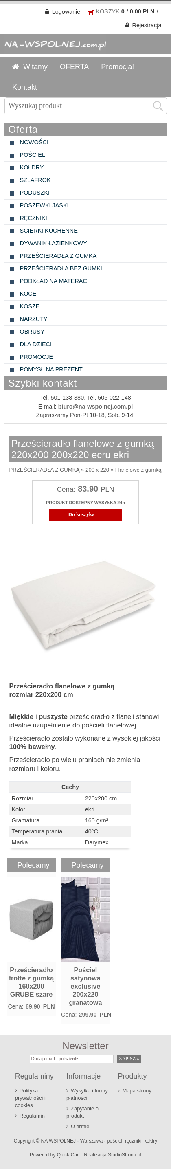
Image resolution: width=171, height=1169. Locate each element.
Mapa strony (136, 1090)
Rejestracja (147, 24)
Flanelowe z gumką (138, 469)
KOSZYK (107, 10)
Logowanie (66, 11)
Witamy (35, 66)
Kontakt (24, 86)
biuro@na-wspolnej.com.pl (95, 405)
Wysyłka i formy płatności (87, 1093)
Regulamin (32, 1115)
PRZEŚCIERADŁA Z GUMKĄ (44, 469)
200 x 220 (97, 469)
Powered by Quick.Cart (55, 1154)
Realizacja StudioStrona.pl (112, 1154)
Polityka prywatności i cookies (30, 1097)
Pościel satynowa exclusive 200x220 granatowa (85, 985)
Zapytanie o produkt (82, 1111)
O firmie (80, 1126)
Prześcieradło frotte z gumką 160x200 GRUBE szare (31, 981)
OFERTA (74, 66)
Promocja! (117, 66)
